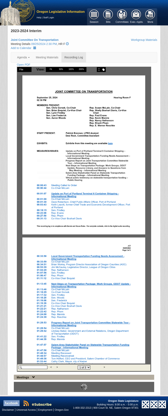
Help (39, 17)
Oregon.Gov (62, 409)
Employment (45, 409)
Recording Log (73, 57)
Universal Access (26, 409)
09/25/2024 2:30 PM (44, 44)
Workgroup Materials (144, 39)
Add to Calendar (23, 48)
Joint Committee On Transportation (35, 39)
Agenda (23, 57)
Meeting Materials (47, 57)
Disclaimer (8, 409)
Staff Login (48, 17)
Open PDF (23, 64)
